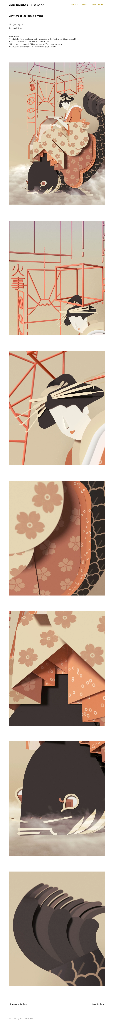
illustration (36, 5)
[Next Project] (98, 1004)
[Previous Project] (18, 1004)
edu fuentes (19, 5)
